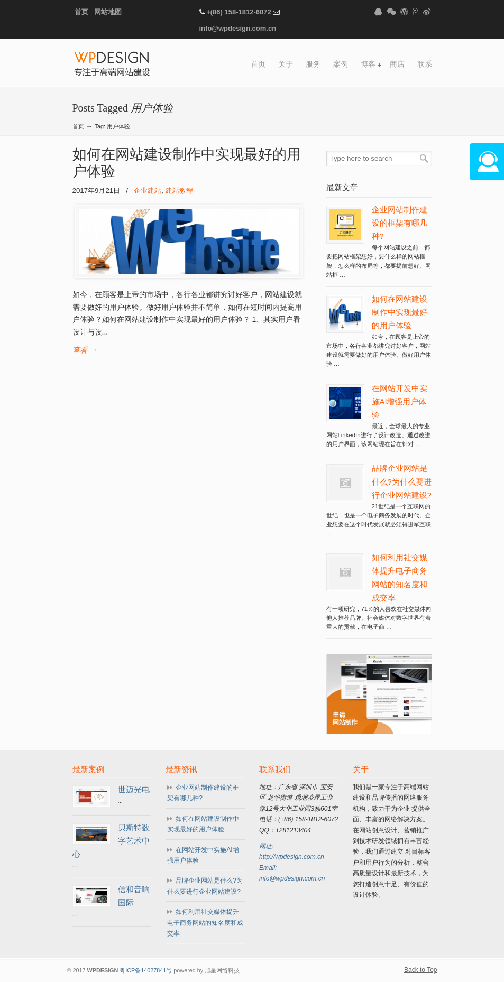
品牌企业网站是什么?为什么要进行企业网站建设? (402, 481)
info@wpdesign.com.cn (238, 28)
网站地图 (108, 12)
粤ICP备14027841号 (146, 970)
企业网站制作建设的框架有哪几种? (399, 223)
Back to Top (420, 970)
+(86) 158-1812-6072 (238, 12)
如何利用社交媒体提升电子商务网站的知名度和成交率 (205, 922)
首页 (81, 12)
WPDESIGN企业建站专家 (112, 64)
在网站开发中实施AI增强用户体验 (399, 401)
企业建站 (147, 190)
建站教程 (179, 190)
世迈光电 (134, 789)
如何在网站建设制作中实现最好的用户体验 (399, 312)
